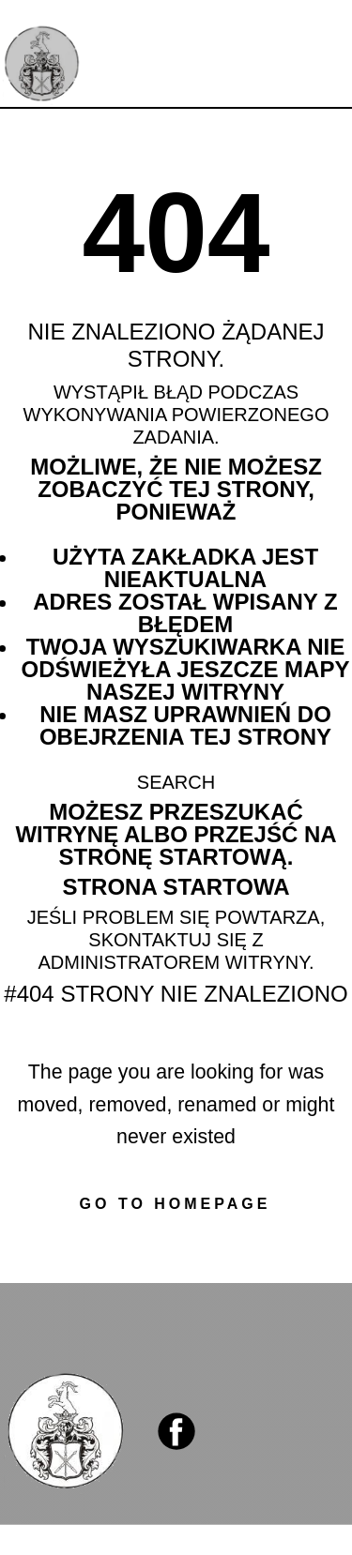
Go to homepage (175, 1204)
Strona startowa (175, 886)
